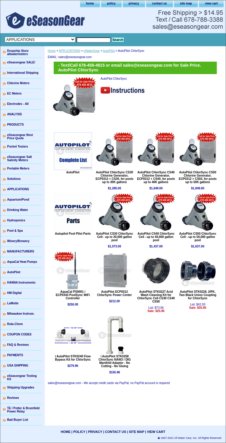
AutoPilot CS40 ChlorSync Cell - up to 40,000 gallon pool (155, 237)
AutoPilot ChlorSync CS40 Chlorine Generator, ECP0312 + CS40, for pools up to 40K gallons (156, 177)
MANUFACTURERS (20, 251)
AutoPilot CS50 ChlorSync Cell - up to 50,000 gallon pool (197, 237)
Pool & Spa (15, 230)
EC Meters (14, 93)
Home (52, 50)
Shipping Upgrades (20, 387)
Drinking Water (17, 210)
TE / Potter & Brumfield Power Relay (23, 410)
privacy (134, 3)
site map (186, 3)
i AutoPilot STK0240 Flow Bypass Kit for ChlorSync (73, 358)
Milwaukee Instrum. (20, 313)
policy (111, 3)
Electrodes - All (17, 103)
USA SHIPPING (17, 365)
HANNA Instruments (21, 282)
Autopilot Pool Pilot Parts (73, 233)
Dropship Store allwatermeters (17, 52)
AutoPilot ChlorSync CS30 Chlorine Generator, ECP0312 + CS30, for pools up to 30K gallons (114, 177)
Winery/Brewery (18, 241)
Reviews (13, 397)
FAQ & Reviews (18, 344)
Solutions (14, 178)
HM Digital (14, 293)
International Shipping (23, 72)
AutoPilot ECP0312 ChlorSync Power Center (114, 293)
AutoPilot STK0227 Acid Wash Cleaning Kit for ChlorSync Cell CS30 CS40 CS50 (156, 296)
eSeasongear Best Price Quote (20, 136)
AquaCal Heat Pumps (22, 261)
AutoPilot (109, 50)
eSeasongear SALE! (21, 62)
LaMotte (12, 303)
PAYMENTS (15, 355)
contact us (159, 3)
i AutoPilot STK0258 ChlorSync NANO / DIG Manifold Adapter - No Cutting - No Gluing (114, 361)
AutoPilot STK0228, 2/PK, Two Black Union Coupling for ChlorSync (198, 295)
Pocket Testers (17, 146)
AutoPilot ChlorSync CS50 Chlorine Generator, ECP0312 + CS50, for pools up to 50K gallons (198, 177)
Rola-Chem (15, 324)
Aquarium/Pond (18, 199)
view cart (211, 3)
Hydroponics (16, 220)
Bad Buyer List (17, 419)
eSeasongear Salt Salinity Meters (19, 158)
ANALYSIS (14, 114)
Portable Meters (18, 168)
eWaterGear (92, 50)
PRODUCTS (15, 124)
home (90, 3)
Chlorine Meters (18, 83)
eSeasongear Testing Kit (22, 377)
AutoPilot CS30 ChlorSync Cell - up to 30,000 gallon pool (114, 237)
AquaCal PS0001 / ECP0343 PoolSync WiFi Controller (73, 295)
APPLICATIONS (69, 50)
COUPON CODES (19, 334)
